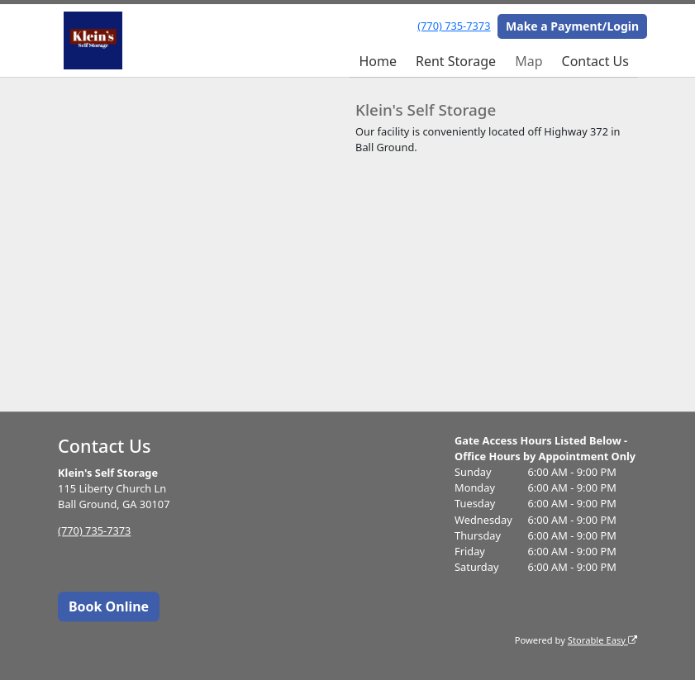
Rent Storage (456, 61)
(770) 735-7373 (453, 25)
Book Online (109, 606)
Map (528, 61)
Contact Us (595, 61)
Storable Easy (602, 640)
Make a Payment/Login (572, 26)
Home (378, 61)
